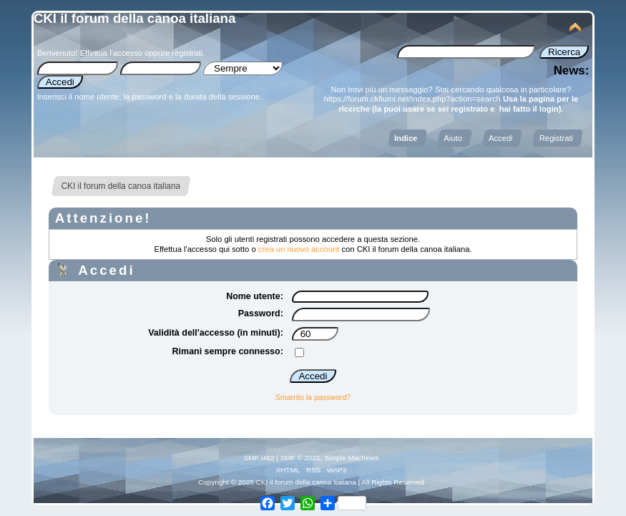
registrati (187, 53)
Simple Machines (351, 458)
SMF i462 (259, 458)
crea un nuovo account (299, 249)
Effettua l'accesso (111, 53)
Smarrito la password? (313, 397)
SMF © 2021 (300, 458)
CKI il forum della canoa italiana (135, 18)
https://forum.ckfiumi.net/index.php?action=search (411, 98)
